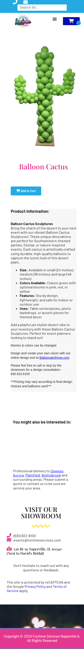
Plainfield (32, 475)
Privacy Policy (35, 586)
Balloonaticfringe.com (54, 357)
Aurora (18, 475)
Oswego (57, 471)
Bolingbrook (51, 475)
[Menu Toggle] (54, 19)
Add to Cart (26, 191)
